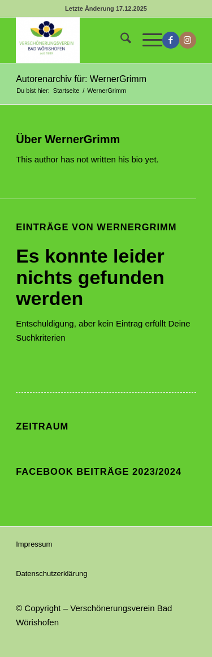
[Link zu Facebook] (170, 40)
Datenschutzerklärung (51, 573)
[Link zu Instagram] (187, 40)
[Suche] (120, 40)
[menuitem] (120, 40)
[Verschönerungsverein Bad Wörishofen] (88, 40)
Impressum (34, 544)
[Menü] (146, 40)
